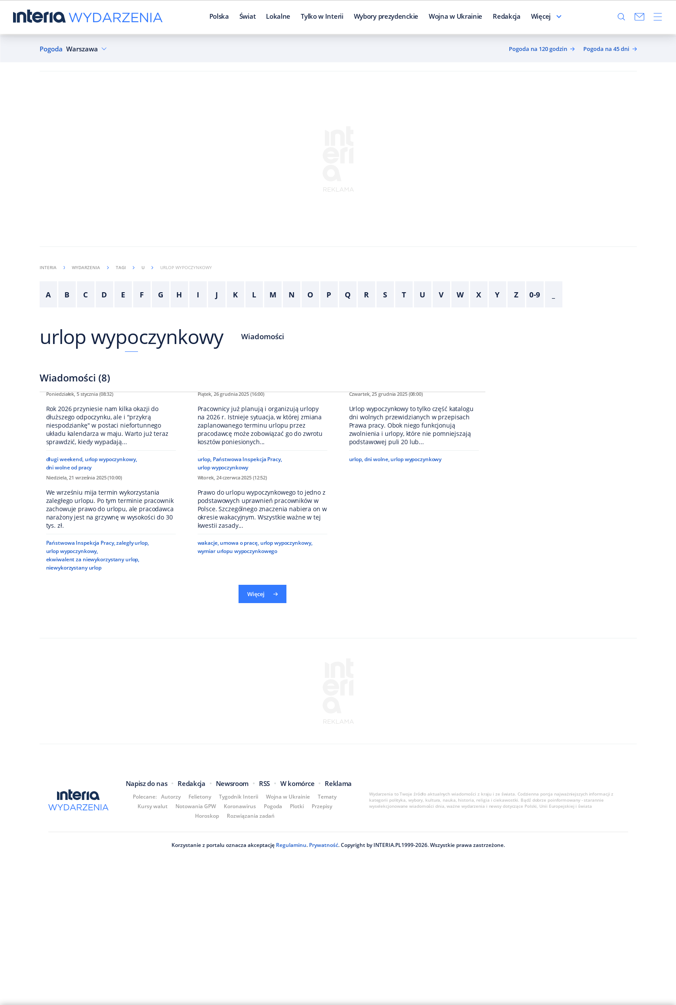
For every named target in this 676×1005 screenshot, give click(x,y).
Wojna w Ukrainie (433, 17)
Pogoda (51, 49)
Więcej (563, 17)
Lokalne (256, 17)
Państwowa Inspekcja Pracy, (247, 588)
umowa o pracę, (239, 791)
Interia (52, 267)
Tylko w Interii (300, 17)
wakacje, (208, 791)
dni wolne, (377, 588)
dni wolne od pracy (69, 587)
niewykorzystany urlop (73, 826)
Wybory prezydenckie (364, 17)
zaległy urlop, (132, 801)
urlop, (205, 588)
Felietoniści (525, 17)
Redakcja (485, 17)
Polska (197, 17)
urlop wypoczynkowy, (111, 579)
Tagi (125, 267)
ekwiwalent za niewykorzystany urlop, (93, 817)
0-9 (534, 295)
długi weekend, (65, 579)
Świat (225, 17)
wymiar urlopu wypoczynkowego (238, 799)
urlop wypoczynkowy (132, 336)
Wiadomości (262, 336)
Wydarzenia (90, 267)
